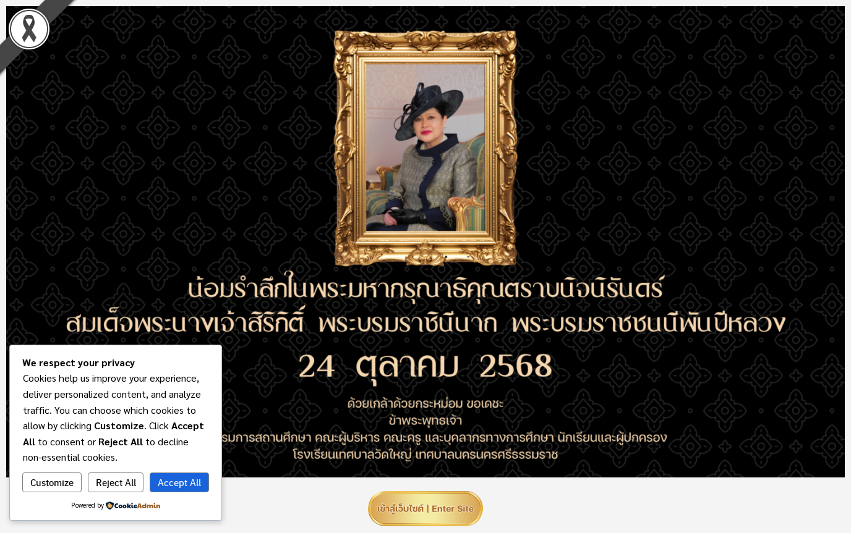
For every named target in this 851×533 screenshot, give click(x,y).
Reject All (116, 482)
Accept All (179, 482)
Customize (52, 482)
